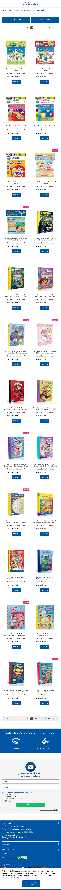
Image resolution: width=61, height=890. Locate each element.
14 (49, 27)
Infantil (8, 794)
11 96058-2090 (27, 832)
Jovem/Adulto (10, 796)
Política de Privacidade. (11, 877)
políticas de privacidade (49, 810)
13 (45, 27)
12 (40, 27)
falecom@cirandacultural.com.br (19, 829)
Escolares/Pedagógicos (14, 799)
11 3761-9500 (19, 826)
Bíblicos (8, 801)
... (15, 27)
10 (32, 27)
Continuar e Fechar (31, 884)
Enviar (30, 804)
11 (36, 27)
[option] (16, 743)
